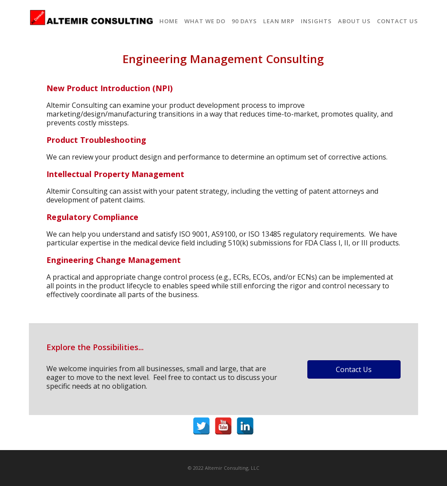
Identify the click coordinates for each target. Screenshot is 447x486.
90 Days (244, 21)
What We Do (204, 21)
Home (168, 21)
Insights (316, 21)
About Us (354, 21)
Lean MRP (279, 21)
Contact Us (397, 21)
